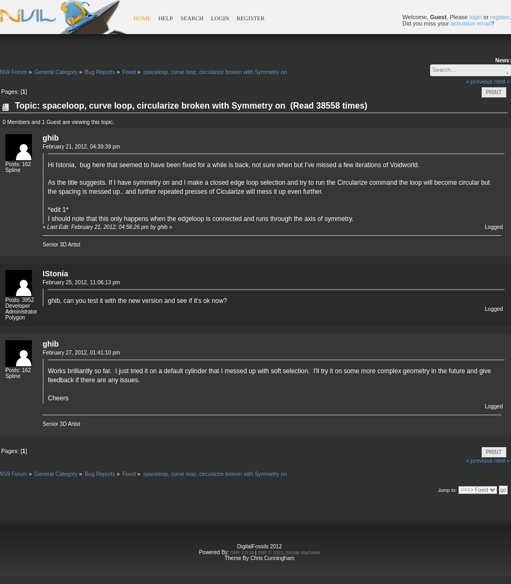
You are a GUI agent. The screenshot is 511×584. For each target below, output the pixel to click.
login (475, 17)
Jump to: (447, 490)
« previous (479, 81)
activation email (470, 23)
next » (501, 81)
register (499, 17)
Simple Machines (303, 552)
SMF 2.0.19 (242, 552)
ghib (51, 138)
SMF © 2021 (270, 552)
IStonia (55, 273)
